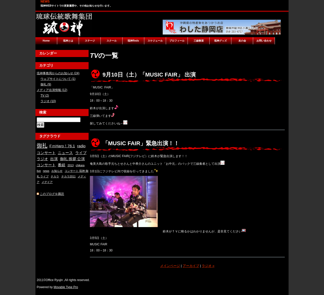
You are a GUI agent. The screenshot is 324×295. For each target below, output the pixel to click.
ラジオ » (208, 266)
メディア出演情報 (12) (52, 90)
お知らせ (57, 170)
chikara (80, 165)
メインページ (170, 266)
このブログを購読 (52, 194)
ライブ (81, 153)
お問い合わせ (264, 40)
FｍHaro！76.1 (62, 146)
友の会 (242, 40)
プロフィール (177, 40)
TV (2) (44, 95)
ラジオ (42, 159)
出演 (54, 159)
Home (46, 40)
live (39, 170)
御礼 (42, 145)
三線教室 (199, 40)
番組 (61, 165)
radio (81, 146)
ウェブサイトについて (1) (57, 79)
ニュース (65, 153)
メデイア (47, 181)
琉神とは (68, 40)
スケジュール (155, 40)
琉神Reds (133, 40)
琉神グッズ (220, 40)
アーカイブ (191, 266)
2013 (71, 165)
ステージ (90, 40)
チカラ (55, 176)
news (46, 170)
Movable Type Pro (66, 287)
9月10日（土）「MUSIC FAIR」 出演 (149, 74)
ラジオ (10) (48, 101)
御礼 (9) (45, 84)
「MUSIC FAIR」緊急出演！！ (141, 143)
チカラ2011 (68, 176)
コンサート (46, 153)
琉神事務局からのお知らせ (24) (58, 73)
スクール (112, 40)
